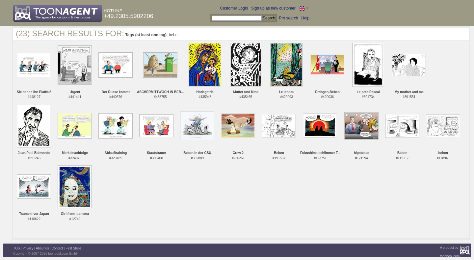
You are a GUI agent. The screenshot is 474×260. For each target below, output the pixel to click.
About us (42, 248)
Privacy (28, 248)
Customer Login (234, 8)
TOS (16, 248)
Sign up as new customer (273, 8)
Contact (57, 248)
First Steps (73, 248)
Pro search (288, 18)
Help (305, 18)
